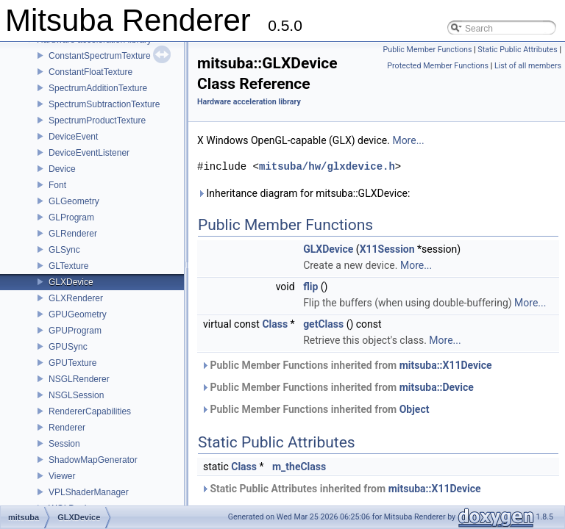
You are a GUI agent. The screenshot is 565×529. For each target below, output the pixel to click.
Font (57, 185)
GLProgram (71, 217)
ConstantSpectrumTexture (100, 56)
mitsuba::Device (436, 387)
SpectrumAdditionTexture (98, 88)
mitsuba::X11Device (445, 365)
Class (275, 324)
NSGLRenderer (79, 379)
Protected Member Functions (437, 66)
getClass (323, 324)
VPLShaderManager (89, 492)
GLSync (64, 250)
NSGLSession (76, 395)
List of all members (527, 66)
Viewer (62, 476)
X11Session (387, 249)
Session (64, 444)
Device (62, 169)
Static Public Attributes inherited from (341, 488)
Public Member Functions (427, 49)
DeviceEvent (73, 137)
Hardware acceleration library (249, 102)
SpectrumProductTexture (97, 120)
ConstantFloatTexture (90, 72)
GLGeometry (74, 201)
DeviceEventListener (89, 153)
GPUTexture (72, 363)
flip (310, 286)
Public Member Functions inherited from (346, 365)
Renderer (67, 427)
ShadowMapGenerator (93, 460)
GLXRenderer (76, 298)
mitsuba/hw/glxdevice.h (327, 166)
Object (414, 409)
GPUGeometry (78, 314)
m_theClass (299, 466)
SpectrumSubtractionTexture (104, 104)
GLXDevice (71, 282)
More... (408, 140)
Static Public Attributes (517, 49)
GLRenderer (73, 233)
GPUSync (68, 347)
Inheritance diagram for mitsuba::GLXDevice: (303, 193)
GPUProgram (75, 330)
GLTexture (68, 266)
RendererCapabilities (90, 411)
